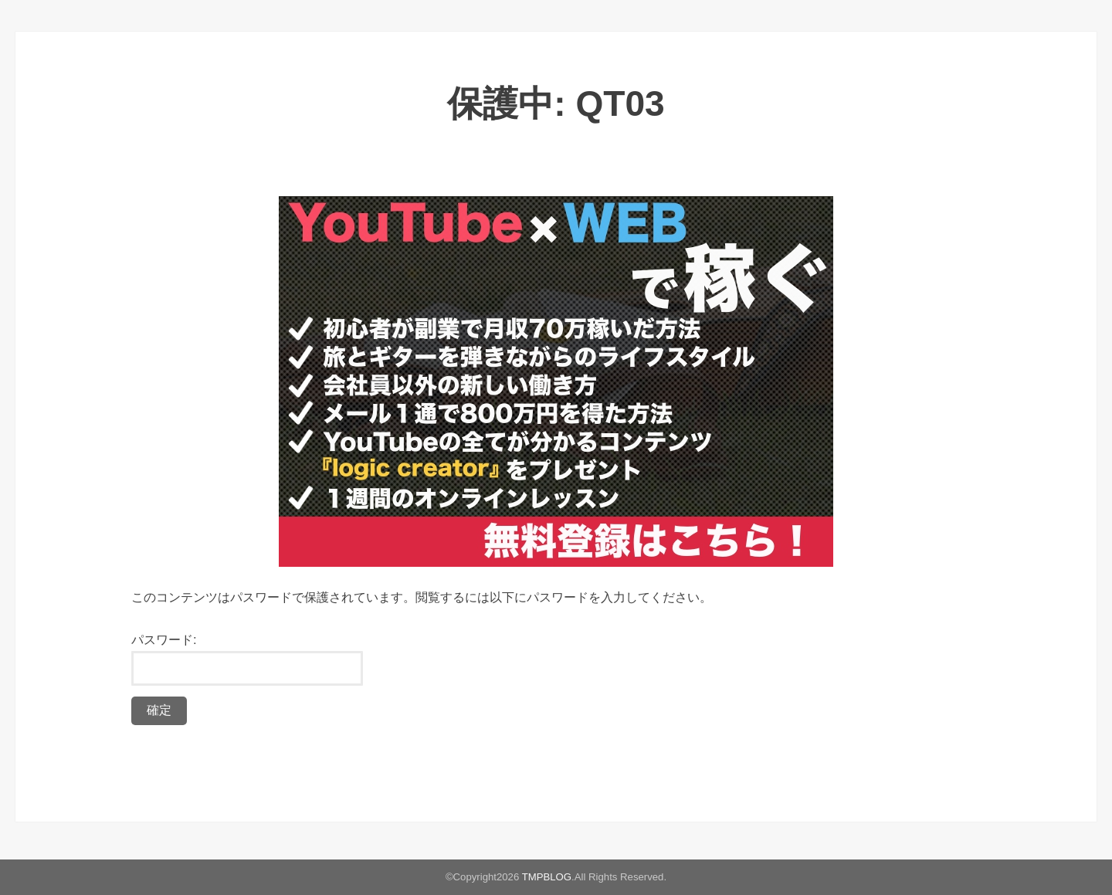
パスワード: (247, 659)
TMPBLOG (546, 877)
